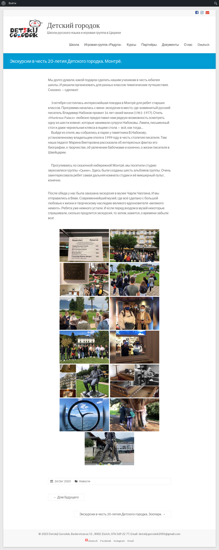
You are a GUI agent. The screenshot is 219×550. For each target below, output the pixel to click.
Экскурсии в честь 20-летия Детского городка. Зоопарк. (122, 514)
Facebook (105, 540)
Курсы (131, 44)
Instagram (119, 540)
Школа (74, 44)
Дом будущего (66, 497)
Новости (84, 481)
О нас (188, 44)
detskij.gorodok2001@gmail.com (159, 534)
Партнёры (149, 44)
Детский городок (73, 25)
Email (131, 540)
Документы (170, 44)
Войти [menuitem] (12, 3)
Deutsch (203, 44)
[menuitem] (3, 3)
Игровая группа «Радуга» (103, 44)
